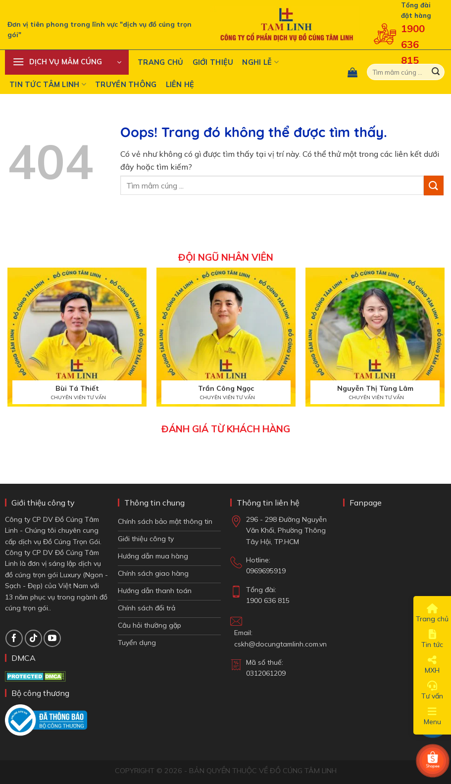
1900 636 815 (413, 44)
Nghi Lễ (260, 62)
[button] (67, 62)
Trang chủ (161, 62)
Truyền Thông (125, 84)
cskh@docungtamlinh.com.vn (280, 644)
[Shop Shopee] (432, 760)
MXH (432, 665)
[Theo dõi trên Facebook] (14, 638)
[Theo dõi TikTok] (33, 638)
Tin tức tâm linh (47, 84)
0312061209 (266, 673)
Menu (432, 716)
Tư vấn (432, 690)
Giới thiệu (213, 62)
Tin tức (432, 639)
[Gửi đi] (435, 72)
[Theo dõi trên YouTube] (52, 638)
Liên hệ (180, 84)
